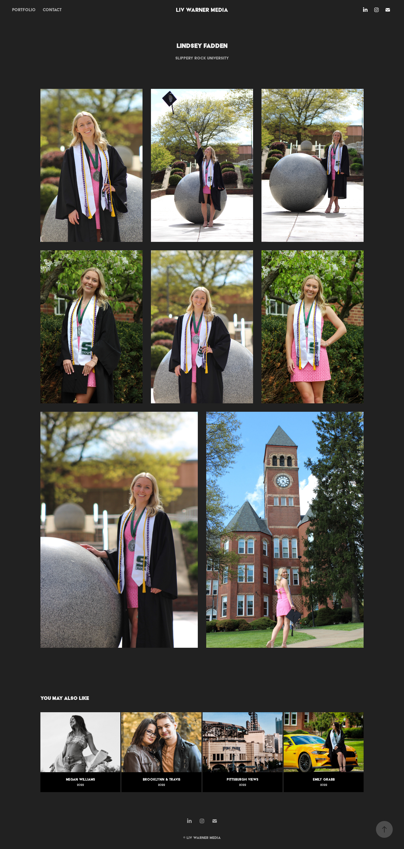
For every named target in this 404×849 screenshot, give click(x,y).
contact (52, 9)
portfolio (24, 9)
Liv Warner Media (202, 9)
